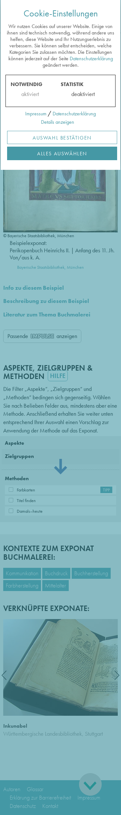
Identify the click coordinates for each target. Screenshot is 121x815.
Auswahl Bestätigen (62, 137)
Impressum (35, 113)
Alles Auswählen (62, 153)
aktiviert (28, 94)
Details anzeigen (57, 122)
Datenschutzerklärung (91, 58)
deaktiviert (78, 94)
